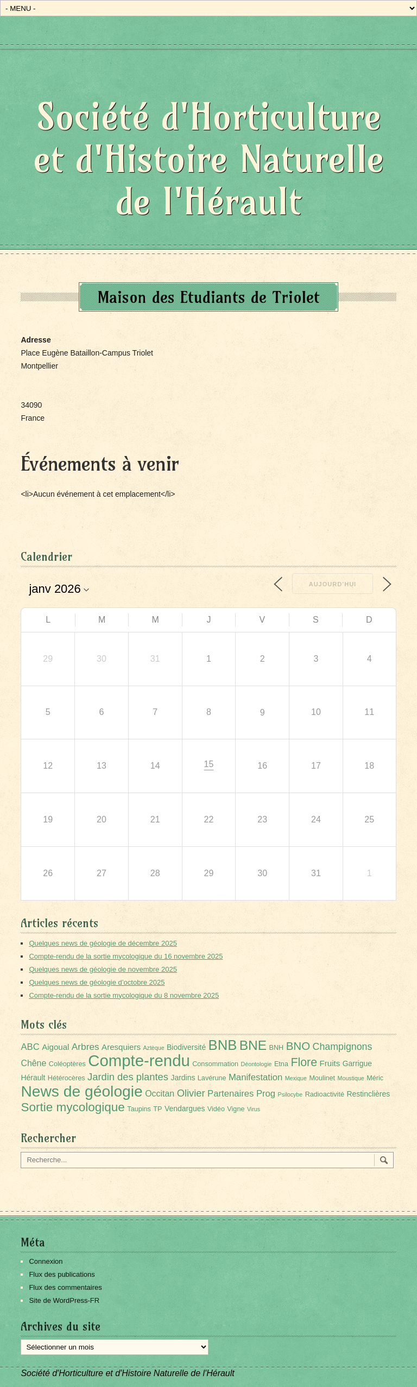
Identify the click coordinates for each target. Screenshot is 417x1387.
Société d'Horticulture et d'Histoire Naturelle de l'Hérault (209, 158)
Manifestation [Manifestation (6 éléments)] (255, 1077)
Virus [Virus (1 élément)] (253, 1109)
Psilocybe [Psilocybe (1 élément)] (290, 1094)
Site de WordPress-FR (64, 1300)
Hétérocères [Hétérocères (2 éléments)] (66, 1078)
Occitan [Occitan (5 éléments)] (159, 1093)
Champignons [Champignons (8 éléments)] (342, 1046)
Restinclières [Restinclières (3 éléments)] (368, 1094)
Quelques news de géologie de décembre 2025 (102, 943)
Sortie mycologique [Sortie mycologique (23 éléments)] (72, 1107)
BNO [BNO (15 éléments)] (298, 1046)
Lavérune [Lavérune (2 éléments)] (212, 1078)
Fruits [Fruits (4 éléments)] (330, 1063)
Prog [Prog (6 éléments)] (265, 1093)
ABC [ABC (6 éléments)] (30, 1047)
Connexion (45, 1261)
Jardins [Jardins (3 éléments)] (182, 1077)
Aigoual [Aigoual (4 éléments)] (55, 1047)
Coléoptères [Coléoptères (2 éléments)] (67, 1064)
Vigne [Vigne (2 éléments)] (235, 1109)
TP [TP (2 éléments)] (157, 1109)
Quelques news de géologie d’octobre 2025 (97, 982)
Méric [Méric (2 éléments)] (375, 1078)
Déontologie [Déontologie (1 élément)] (256, 1064)
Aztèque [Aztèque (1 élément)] (153, 1047)
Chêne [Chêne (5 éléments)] (33, 1063)
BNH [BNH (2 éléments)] (276, 1048)
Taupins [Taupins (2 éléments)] (139, 1109)
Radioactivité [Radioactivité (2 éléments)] (324, 1094)
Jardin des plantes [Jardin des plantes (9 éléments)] (127, 1076)
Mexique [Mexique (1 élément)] (296, 1078)
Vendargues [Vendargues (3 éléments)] (185, 1108)
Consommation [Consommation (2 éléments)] (215, 1064)
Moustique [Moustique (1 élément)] (351, 1078)
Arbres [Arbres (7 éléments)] (85, 1046)
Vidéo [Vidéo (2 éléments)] (216, 1109)
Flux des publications (61, 1274)
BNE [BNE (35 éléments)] (253, 1045)
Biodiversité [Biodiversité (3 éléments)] (186, 1047)
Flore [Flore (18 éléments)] (303, 1062)
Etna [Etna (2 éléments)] (281, 1064)
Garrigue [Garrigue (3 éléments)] (357, 1063)
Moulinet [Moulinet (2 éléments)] (322, 1078)
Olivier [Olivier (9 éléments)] (191, 1093)
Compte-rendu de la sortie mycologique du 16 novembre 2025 (126, 956)
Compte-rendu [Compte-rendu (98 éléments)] (138, 1060)
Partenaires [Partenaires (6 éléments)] (230, 1093)
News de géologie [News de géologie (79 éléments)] (81, 1091)
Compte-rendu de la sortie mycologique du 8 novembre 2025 (124, 995)
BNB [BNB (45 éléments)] (222, 1045)
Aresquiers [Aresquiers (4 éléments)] (121, 1047)
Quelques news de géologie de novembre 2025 (102, 969)
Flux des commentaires (65, 1287)
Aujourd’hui (332, 584)
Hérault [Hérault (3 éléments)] (33, 1077)
